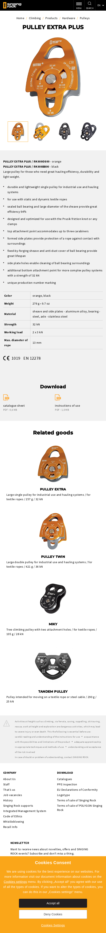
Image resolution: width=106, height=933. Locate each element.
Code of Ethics (12, 816)
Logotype (63, 795)
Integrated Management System (24, 811)
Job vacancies (12, 795)
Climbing (35, 18)
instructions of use (67, 405)
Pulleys (85, 18)
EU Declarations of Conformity (77, 790)
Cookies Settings (53, 925)
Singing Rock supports (18, 806)
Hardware (68, 18)
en (99, 5)
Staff (6, 784)
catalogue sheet (14, 405)
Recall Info (10, 827)
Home (20, 18)
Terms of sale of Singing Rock (76, 800)
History (8, 800)
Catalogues (64, 779)
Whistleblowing (13, 821)
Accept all (53, 903)
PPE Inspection (67, 784)
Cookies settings (15, 881)
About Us (9, 779)
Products (51, 18)
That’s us (9, 790)
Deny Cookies (53, 914)
